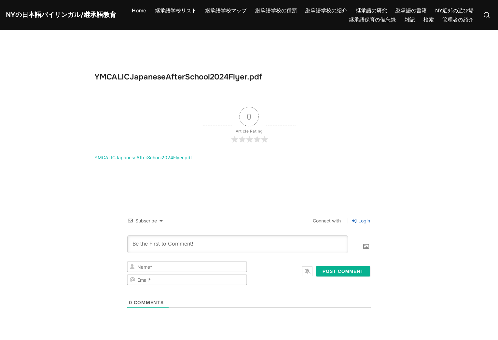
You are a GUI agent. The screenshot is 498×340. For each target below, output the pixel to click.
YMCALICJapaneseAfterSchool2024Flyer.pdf (143, 157)
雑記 (410, 19)
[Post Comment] (343, 271)
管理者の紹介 (458, 19)
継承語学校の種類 (276, 10)
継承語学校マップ (226, 10)
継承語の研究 (371, 10)
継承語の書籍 (411, 10)
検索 (428, 19)
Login (361, 220)
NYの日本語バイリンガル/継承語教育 (61, 15)
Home (139, 10)
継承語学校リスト (176, 10)
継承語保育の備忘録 (372, 19)
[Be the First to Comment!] (237, 244)
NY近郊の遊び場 (454, 10)
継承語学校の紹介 (326, 10)
